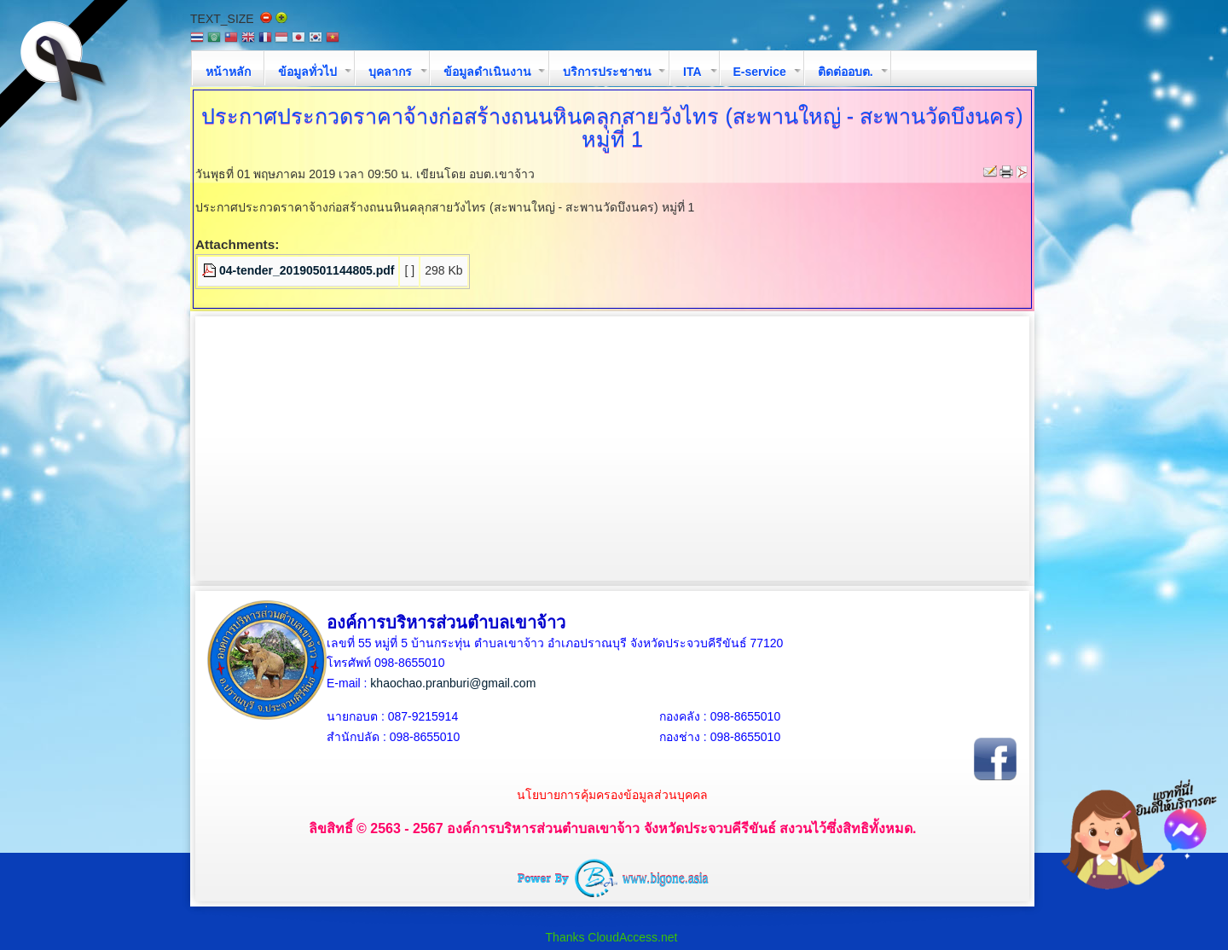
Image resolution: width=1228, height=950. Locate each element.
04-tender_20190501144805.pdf (306, 270)
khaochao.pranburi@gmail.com (453, 683)
